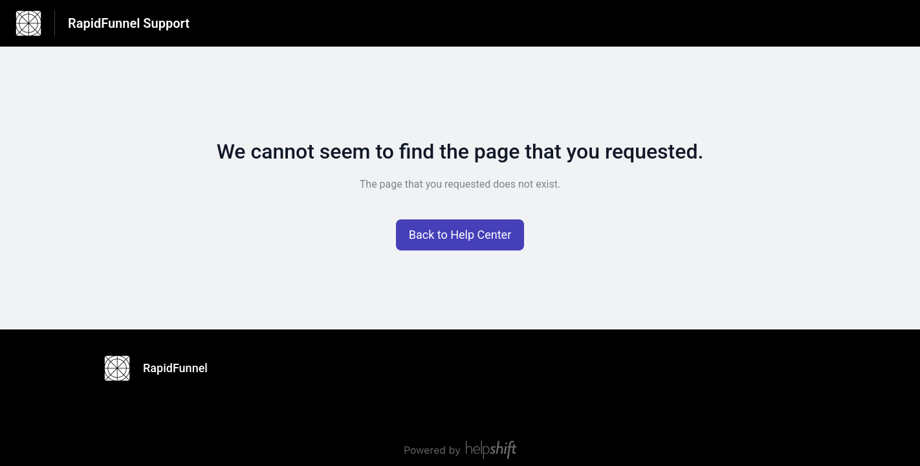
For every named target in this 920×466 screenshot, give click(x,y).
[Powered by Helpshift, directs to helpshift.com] (460, 450)
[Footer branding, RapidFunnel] (162, 368)
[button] (460, 235)
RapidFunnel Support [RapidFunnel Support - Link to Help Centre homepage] (129, 23)
